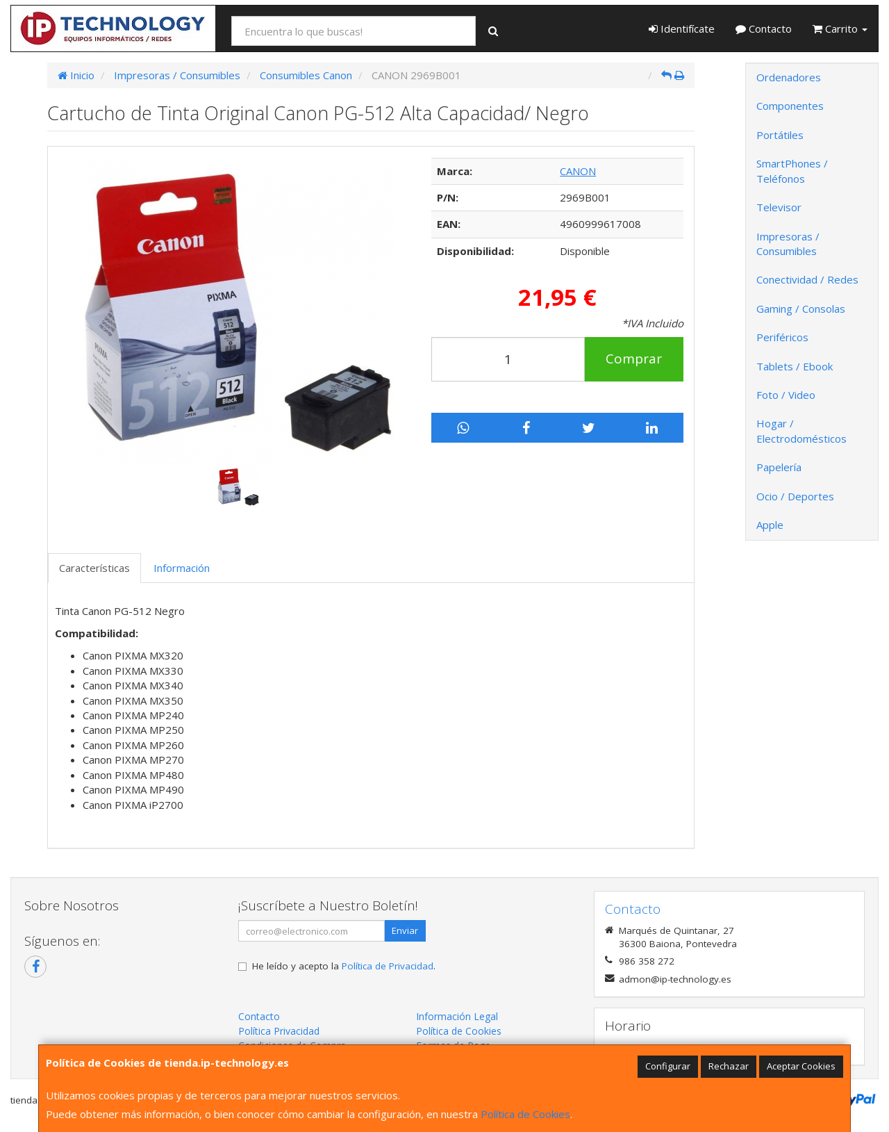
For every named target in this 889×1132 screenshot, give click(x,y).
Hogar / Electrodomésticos (801, 430)
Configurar (667, 1066)
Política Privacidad (278, 1030)
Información (181, 568)
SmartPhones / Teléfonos (792, 170)
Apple (769, 525)
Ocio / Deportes (795, 496)
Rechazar (728, 1066)
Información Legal (457, 1016)
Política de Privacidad (387, 966)
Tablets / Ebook (794, 366)
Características (94, 568)
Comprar (634, 359)
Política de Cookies (525, 1114)
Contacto (764, 28)
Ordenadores (788, 77)
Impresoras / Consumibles (788, 243)
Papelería (778, 467)
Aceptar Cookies (801, 1066)
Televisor (778, 207)
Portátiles (780, 135)
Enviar (405, 930)
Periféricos (782, 337)
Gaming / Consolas (800, 308)
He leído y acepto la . (343, 966)
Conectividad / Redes (807, 279)
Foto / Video (785, 395)
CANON (578, 171)
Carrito (840, 28)
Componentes (790, 106)
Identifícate (682, 28)
